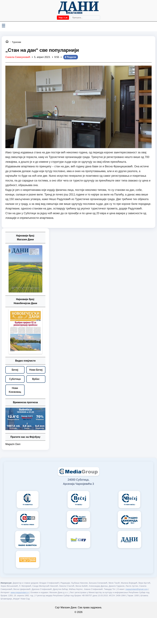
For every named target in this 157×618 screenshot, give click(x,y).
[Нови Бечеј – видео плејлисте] (36, 370)
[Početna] (78, 8)
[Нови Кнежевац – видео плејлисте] (15, 390)
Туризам (16, 42)
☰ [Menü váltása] (4, 25)
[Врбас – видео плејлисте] (36, 379)
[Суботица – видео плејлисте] (15, 379)
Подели (70, 57)
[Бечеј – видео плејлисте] (15, 370)
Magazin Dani (12, 444)
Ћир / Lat (62, 17)
